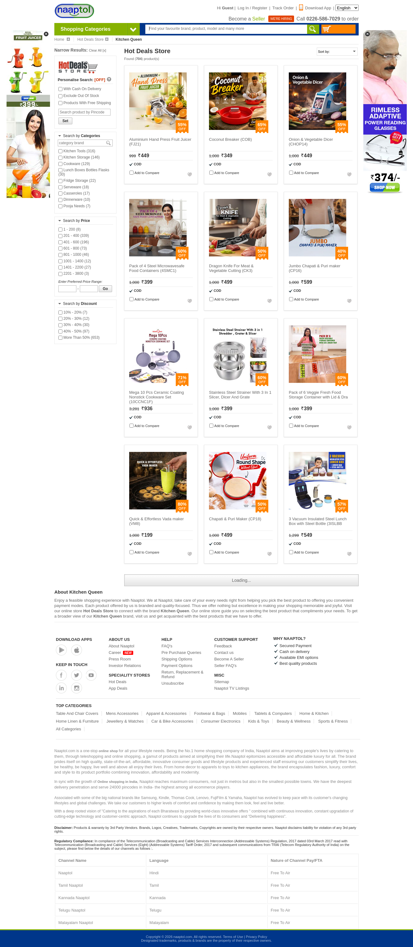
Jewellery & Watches (125, 721)
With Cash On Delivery (79, 89)
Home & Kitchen (314, 713)
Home (62, 39)
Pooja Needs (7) (74, 206)
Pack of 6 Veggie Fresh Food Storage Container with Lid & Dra (318, 394)
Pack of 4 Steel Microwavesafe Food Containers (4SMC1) (156, 268)
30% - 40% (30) (73, 325)
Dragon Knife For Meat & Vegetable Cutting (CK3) (231, 268)
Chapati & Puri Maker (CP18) (235, 519)
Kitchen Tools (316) (76, 151)
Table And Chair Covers (77, 713)
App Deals (118, 688)
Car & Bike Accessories (172, 721)
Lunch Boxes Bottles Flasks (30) (83, 172)
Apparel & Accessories (166, 713)
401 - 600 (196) (73, 242)
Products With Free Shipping (84, 103)
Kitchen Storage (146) (79, 157)
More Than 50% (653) (79, 337)
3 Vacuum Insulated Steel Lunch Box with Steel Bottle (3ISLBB (318, 521)
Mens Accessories (122, 713)
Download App (315, 8)
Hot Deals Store (92, 39)
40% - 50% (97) (73, 331)
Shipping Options (176, 659)
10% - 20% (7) (72, 312)
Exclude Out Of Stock (78, 96)
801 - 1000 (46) (73, 254)
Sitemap (221, 681)
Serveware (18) (73, 187)
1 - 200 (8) (69, 229)
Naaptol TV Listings (231, 688)
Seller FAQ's (225, 665)
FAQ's (166, 646)
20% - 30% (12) (73, 318)
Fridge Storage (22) (77, 180)
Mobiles (240, 713)
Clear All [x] (97, 50)
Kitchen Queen (175, 611)
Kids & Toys (258, 721)
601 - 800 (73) (72, 248)
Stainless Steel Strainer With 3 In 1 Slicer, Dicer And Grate (240, 394)
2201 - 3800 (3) (73, 273)
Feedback (223, 646)
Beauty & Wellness (294, 721)
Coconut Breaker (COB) (230, 139)
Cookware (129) (74, 164)
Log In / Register (252, 8)
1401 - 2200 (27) (74, 267)
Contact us (224, 652)
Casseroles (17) (74, 193)
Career (121, 652)
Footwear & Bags (209, 713)
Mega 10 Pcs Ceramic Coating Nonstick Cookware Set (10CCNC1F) (156, 397)
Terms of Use (233, 937)
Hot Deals (117, 681)
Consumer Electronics (220, 721)
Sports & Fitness (333, 721)
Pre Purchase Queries (181, 652)
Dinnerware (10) (74, 199)
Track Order (283, 8)
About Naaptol (121, 646)
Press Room (120, 659)
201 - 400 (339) (73, 235)
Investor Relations (125, 665)
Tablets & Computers (273, 713)
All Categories (68, 729)
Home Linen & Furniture (77, 721)
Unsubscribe (172, 683)
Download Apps (74, 639)
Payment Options (177, 665)
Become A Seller (229, 659)
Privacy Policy (256, 937)
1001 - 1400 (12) (74, 261)
